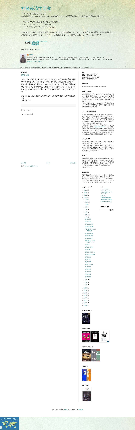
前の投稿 (72, 163)
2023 (85, 192)
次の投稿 (23, 163)
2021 (85, 197)
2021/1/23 (88, 267)
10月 (86, 204)
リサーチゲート (105, 190)
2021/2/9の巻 (89, 235)
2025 (85, 190)
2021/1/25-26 (89, 264)
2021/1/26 (88, 262)
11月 (86, 202)
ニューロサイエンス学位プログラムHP (36, 41)
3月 (86, 280)
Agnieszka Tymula (100, 127)
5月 (86, 214)
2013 (85, 295)
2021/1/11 (88, 277)
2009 (85, 305)
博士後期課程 (35, 45)
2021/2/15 (88, 221)
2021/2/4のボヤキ (90, 252)
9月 (86, 207)
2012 (85, 298)
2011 (85, 300)
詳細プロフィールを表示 (34, 61)
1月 (86, 285)
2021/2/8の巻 (89, 238)
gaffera (66, 409)
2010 (85, 303)
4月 (86, 217)
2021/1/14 (88, 274)
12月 (86, 199)
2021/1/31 (88, 257)
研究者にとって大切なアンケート (90, 241)
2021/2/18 (88, 219)
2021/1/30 (88, 259)
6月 (86, 212)
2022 (85, 195)
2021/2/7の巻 (89, 247)
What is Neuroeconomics (106, 196)
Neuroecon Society (106, 199)
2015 (85, 290)
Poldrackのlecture (106, 202)
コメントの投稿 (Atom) (31, 166)
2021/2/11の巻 (89, 233)
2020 (85, 288)
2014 (85, 293)
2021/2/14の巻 (89, 224)
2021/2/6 (87, 249)
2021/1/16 (25, 75)
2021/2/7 (87, 244)
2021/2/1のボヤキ (90, 254)
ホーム (48, 163)
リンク (38, 49)
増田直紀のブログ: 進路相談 (90, 229)
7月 (86, 209)
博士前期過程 (35, 43)
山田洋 (31, 54)
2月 (86, 282)
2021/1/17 (88, 269)
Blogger (81, 409)
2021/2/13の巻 (89, 226)
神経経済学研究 (36, 8)
